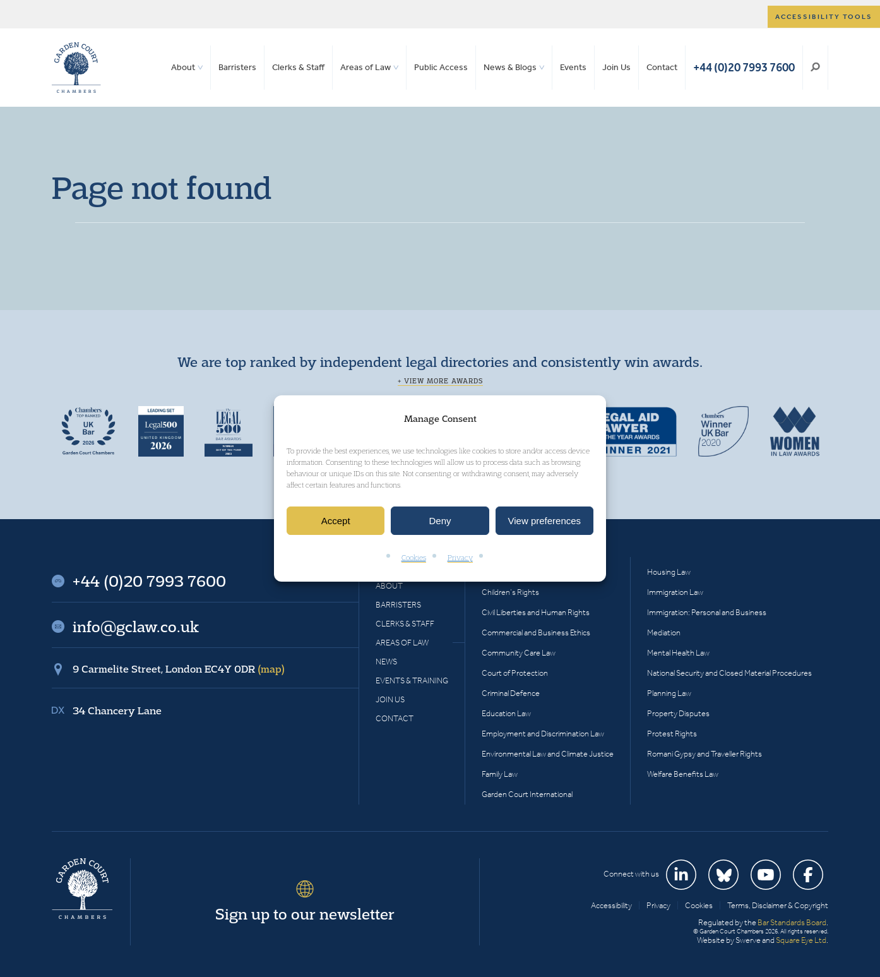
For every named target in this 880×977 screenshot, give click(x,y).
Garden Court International (527, 794)
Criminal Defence (511, 693)
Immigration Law (675, 592)
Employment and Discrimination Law (543, 733)
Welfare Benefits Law (682, 774)
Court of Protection (515, 673)
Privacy (460, 558)
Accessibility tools (823, 17)
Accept (335, 520)
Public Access (441, 67)
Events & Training (412, 680)
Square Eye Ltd (801, 940)
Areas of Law (365, 67)
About (183, 67)
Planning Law (669, 693)
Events (573, 67)
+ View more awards (440, 380)
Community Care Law (519, 652)
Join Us (616, 67)
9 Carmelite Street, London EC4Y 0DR (179, 668)
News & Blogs (510, 67)
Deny (440, 520)
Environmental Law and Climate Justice (548, 753)
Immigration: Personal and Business (706, 612)
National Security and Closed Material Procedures (729, 673)
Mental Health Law (678, 652)
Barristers (237, 67)
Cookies (413, 558)
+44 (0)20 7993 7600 (744, 67)
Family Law (500, 774)
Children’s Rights (510, 592)
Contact (661, 67)
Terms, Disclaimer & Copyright (777, 905)
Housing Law (669, 572)
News (386, 661)
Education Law (506, 713)
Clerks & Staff (298, 67)
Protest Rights (672, 733)
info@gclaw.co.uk (136, 626)
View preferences (544, 520)
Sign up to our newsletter (305, 913)
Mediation (664, 632)
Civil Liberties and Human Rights (536, 612)
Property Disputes (678, 713)
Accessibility (611, 905)
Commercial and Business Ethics (536, 632)
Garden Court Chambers (76, 67)
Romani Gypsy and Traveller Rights (704, 753)
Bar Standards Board (792, 922)
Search (815, 67)
